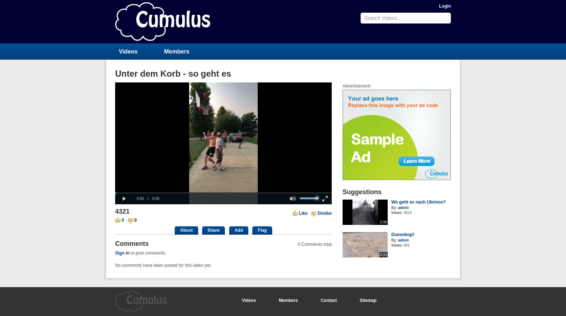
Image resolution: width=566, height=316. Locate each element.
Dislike (325, 213)
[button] (124, 198)
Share (213, 230)
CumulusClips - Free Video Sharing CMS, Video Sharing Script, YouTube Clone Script (162, 21)
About (186, 230)
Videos (128, 51)
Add (239, 230)
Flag (262, 230)
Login (445, 6)
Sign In (122, 253)
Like (303, 213)
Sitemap (368, 300)
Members (177, 51)
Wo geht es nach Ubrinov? (418, 202)
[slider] (223, 192)
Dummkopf (402, 234)
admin (403, 208)
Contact (329, 300)
